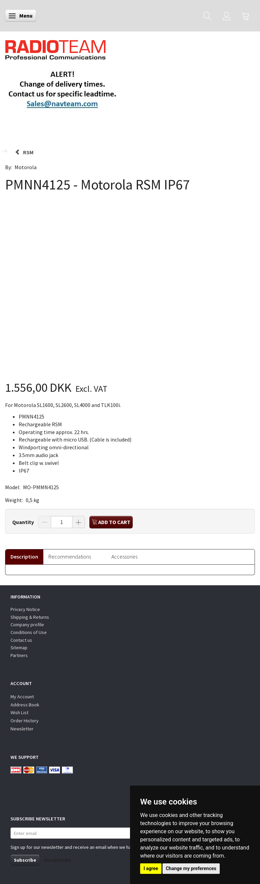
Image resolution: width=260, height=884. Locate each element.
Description (24, 556)
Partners (19, 655)
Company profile (27, 624)
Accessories (124, 556)
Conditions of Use (28, 632)
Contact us (21, 640)
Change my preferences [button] (191, 868)
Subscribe (25, 860)
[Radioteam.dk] (55, 48)
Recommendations (69, 556)
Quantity (23, 522)
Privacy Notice (25, 609)
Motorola (26, 167)
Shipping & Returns (29, 617)
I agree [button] (151, 868)
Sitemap (18, 647)
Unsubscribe (57, 860)
